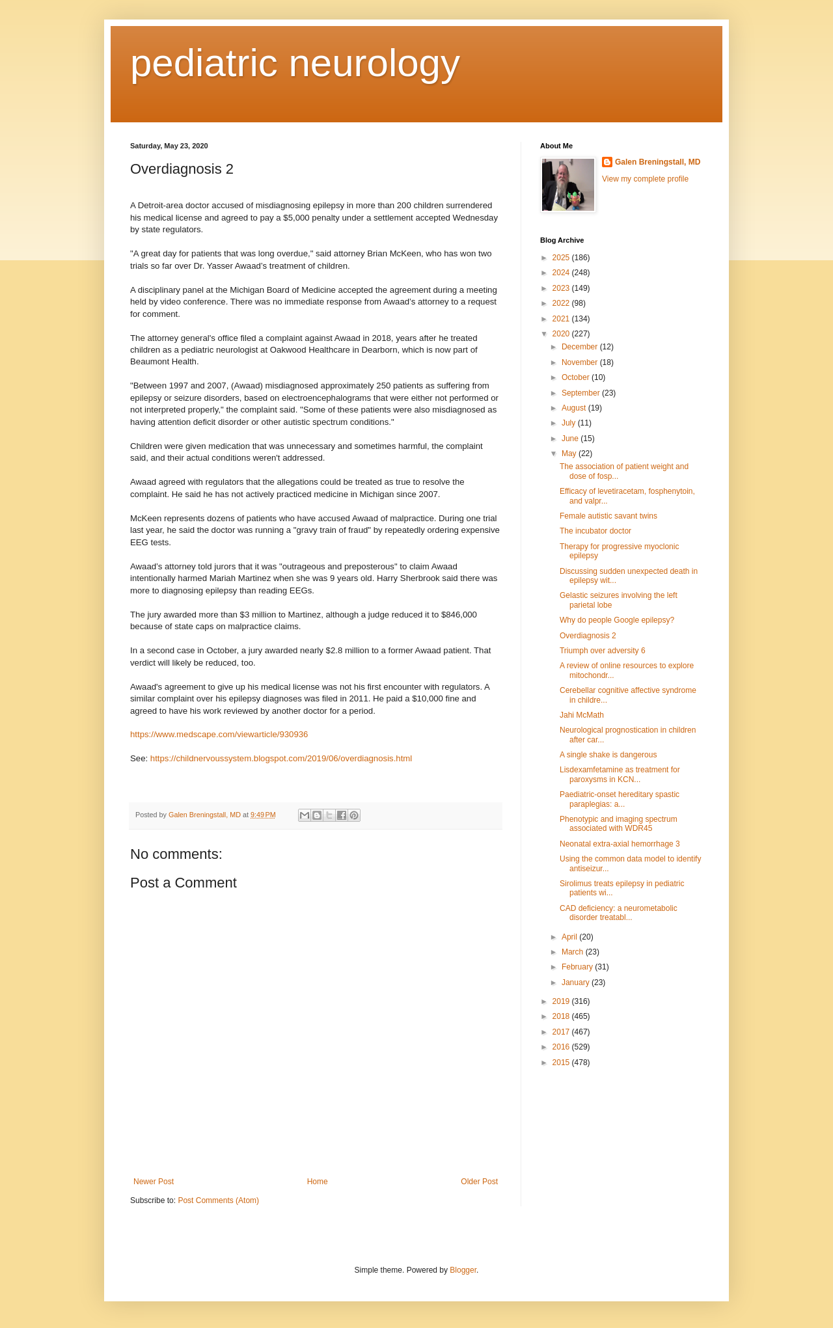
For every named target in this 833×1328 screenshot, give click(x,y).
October (577, 377)
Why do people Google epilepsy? (617, 620)
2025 (562, 257)
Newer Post (153, 1181)
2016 (562, 1046)
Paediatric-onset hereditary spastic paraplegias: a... (619, 799)
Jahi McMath (582, 715)
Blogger (463, 1270)
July (570, 422)
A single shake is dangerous (608, 754)
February (578, 966)
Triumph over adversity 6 (603, 650)
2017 (562, 1032)
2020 (562, 333)
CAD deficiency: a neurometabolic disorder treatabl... (618, 913)
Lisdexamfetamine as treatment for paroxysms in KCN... (620, 774)
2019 (562, 1001)
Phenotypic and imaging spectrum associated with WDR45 (618, 824)
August (575, 408)
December (581, 346)
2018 (562, 1016)
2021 (562, 318)
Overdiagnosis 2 (588, 635)
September (582, 393)
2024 (562, 272)
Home (317, 1181)
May (570, 453)
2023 (562, 288)
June (571, 438)
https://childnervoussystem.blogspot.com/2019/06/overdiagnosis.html (281, 758)
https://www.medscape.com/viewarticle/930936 (219, 734)
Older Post (479, 1181)
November (581, 362)
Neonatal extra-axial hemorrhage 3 (620, 843)
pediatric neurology (295, 63)
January (577, 982)
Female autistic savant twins (608, 516)
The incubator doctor (595, 530)
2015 (562, 1062)
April (570, 937)
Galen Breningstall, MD (657, 162)
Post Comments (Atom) (218, 1200)
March (574, 951)
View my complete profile (645, 178)
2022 (562, 303)
